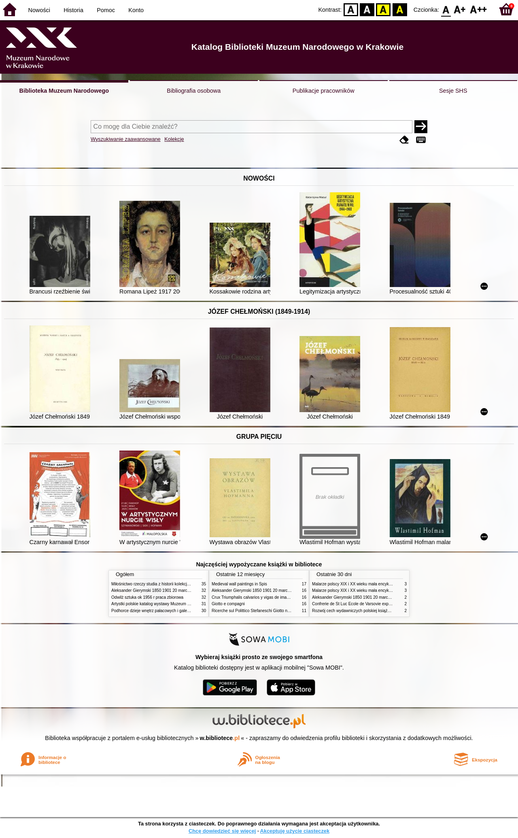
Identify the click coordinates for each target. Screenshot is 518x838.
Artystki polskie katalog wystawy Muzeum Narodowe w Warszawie (171, 604)
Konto (136, 10)
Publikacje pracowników (324, 90)
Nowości (39, 10)
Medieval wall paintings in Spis (239, 584)
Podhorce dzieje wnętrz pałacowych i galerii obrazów (159, 610)
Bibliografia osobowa (194, 90)
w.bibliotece (220, 738)
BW (367, 9)
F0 (446, 9)
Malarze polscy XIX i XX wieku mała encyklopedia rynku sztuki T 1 (371, 584)
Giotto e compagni (228, 604)
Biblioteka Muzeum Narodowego (64, 90)
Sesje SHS (453, 90)
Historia (73, 10)
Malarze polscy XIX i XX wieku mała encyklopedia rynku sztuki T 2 (371, 590)
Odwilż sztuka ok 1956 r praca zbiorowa (147, 597)
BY (399, 9)
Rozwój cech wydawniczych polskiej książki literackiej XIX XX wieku (373, 610)
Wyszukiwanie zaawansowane (126, 139)
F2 (478, 9)
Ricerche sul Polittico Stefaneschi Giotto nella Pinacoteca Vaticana (272, 610)
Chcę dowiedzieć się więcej (222, 831)
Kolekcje (174, 139)
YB (383, 9)
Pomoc (106, 10)
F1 (460, 9)
